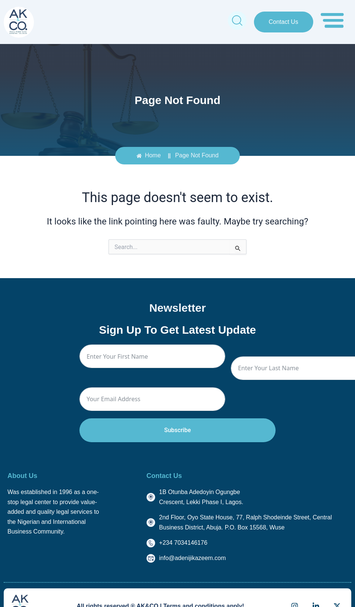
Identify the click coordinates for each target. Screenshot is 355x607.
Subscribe (177, 430)
